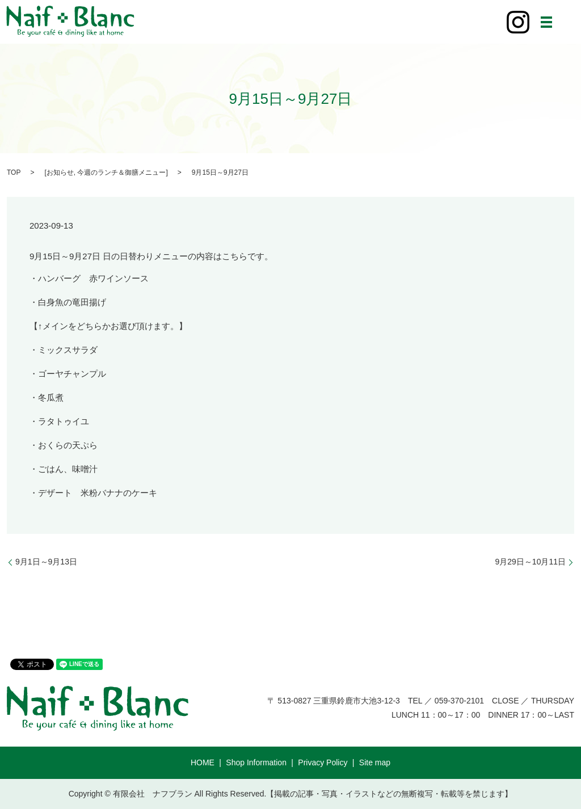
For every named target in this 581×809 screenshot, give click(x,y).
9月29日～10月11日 (530, 561)
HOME (202, 762)
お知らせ (60, 172)
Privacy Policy (322, 762)
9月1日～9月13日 (46, 561)
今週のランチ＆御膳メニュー (121, 172)
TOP (13, 172)
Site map (374, 762)
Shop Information (256, 762)
